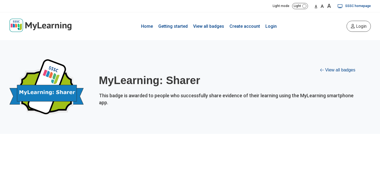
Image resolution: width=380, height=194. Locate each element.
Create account (245, 26)
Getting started (173, 26)
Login (271, 26)
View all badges (208, 26)
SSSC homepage (354, 6)
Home (147, 26)
